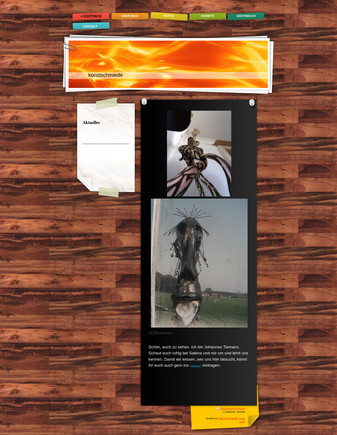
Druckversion (225, 408)
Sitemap (241, 408)
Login (242, 421)
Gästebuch (195, 366)
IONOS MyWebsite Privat (231, 418)
